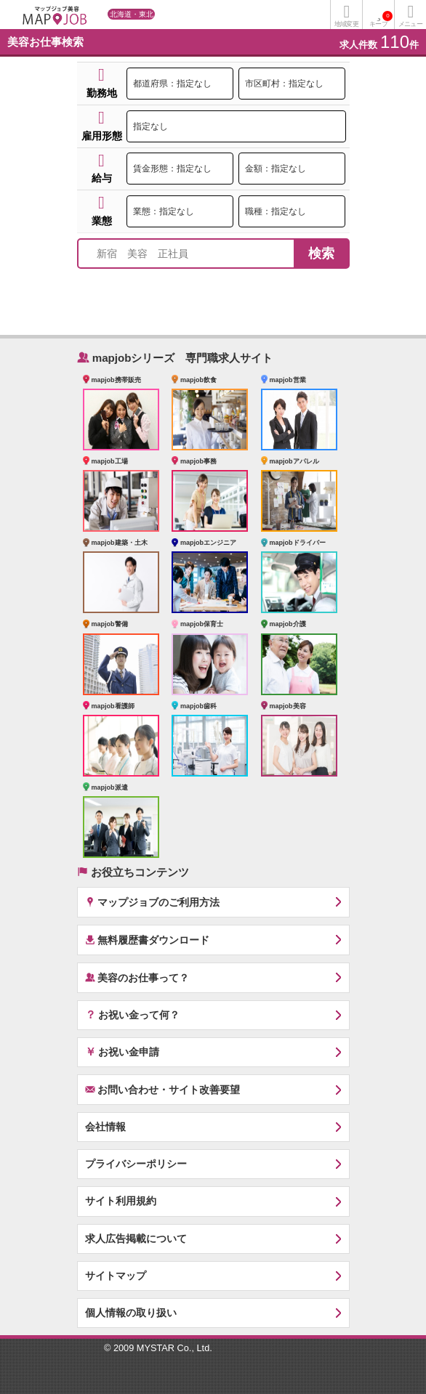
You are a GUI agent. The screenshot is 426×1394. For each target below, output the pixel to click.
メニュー (410, 24)
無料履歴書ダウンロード (147, 939)
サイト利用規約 (120, 1201)
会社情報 (105, 1126)
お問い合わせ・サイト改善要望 (163, 1089)
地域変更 (346, 24)
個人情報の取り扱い (131, 1312)
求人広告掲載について (136, 1238)
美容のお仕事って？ (137, 977)
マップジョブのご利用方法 (152, 902)
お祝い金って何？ (132, 1014)
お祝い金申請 (122, 1051)
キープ (381, 19)
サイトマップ (115, 1275)
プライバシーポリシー (136, 1164)
